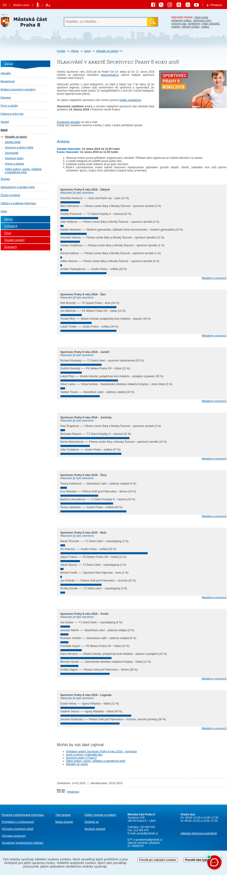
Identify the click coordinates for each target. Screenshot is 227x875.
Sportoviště (11, 153)
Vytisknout (73, 791)
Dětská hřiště (13, 142)
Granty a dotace (14, 163)
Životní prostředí (10, 195)
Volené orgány (14, 240)
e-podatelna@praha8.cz (148, 839)
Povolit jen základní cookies (157, 860)
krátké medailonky (130, 100)
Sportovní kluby (14, 158)
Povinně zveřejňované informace (23, 815)
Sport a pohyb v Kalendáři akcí (84, 754)
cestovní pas (178, 23)
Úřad (7, 233)
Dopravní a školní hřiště (19, 147)
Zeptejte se (91, 821)
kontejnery (194, 23)
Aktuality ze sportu (107, 51)
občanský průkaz (181, 20)
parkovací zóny (202, 20)
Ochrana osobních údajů (18, 828)
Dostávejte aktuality (68, 122)
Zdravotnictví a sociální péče (18, 187)
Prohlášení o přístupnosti (18, 821)
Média (8, 219)
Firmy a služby (9, 105)
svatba (205, 26)
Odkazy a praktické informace (18, 203)
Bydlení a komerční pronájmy (18, 89)
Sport (87, 51)
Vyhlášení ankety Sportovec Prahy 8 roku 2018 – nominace (101, 751)
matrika (175, 26)
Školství (5, 179)
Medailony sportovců (214, 278)
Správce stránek (94, 828)
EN (5, 5)
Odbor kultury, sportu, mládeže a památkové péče (23, 171)
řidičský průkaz (191, 26)
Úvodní (61, 51)
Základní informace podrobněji (199, 833)
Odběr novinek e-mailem (100, 815)
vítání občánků (211, 23)
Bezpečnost (8, 81)
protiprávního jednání (22, 842)
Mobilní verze (21, 5)
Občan (75, 51)
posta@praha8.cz (147, 833)
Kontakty (10, 247)
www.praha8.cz (110, 74)
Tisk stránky (63, 815)
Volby (4, 211)
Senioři (5, 121)
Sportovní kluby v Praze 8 (81, 757)
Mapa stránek (64, 821)
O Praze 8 (10, 226)
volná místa (201, 17)
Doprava (6, 97)
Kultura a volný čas (12, 113)
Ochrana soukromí (14, 835)
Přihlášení (216, 5)
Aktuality (6, 73)
